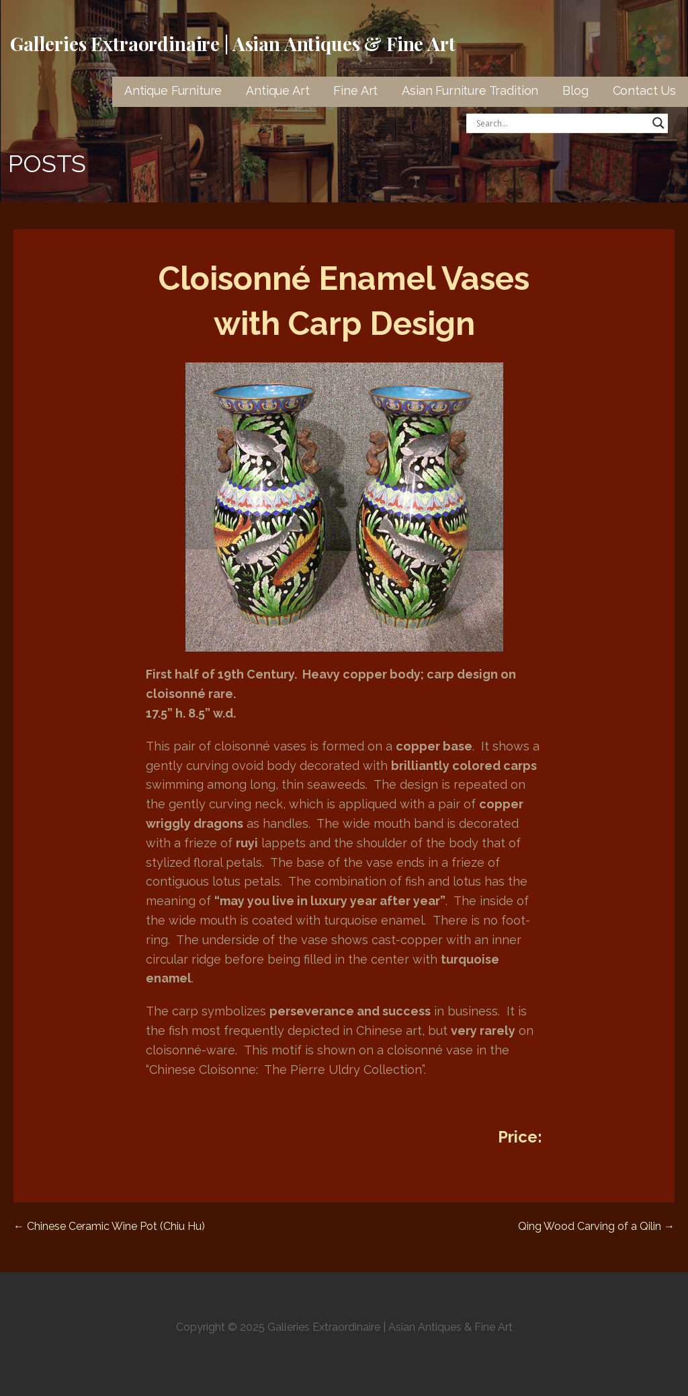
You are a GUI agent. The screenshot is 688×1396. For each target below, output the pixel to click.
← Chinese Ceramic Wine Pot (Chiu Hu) (109, 1226)
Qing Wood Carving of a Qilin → (596, 1226)
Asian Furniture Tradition (470, 90)
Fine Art (355, 90)
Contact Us (644, 90)
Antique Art (277, 90)
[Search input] (561, 123)
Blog (575, 90)
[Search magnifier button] (658, 123)
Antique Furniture (173, 90)
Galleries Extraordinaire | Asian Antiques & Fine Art (233, 43)
